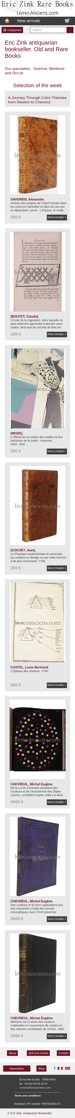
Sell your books (38, 1053)
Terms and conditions (27, 1095)
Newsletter (17, 1068)
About (12, 1053)
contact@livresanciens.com (35, 1087)
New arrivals (28, 20)
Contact (63, 1053)
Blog (41, 1068)
